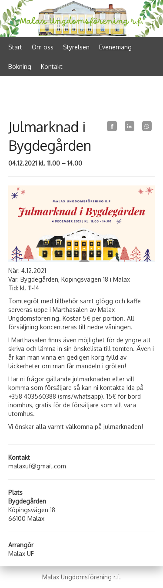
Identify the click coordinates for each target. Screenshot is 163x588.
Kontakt (52, 66)
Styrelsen (76, 47)
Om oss (42, 47)
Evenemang (115, 47)
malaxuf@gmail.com (37, 466)
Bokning (19, 66)
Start (15, 47)
